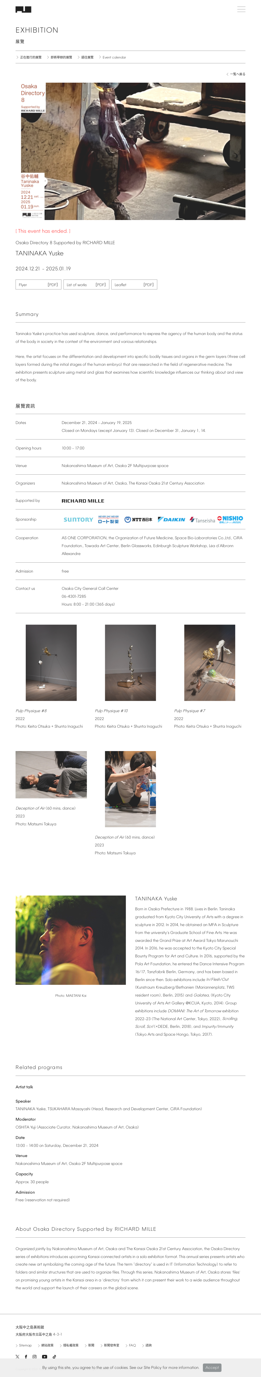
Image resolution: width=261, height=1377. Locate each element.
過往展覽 (87, 57)
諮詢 (149, 1345)
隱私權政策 (71, 1345)
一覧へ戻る (237, 74)
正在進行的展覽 (31, 57)
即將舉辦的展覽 (61, 57)
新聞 (91, 1345)
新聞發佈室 (111, 1345)
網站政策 (47, 1345)
